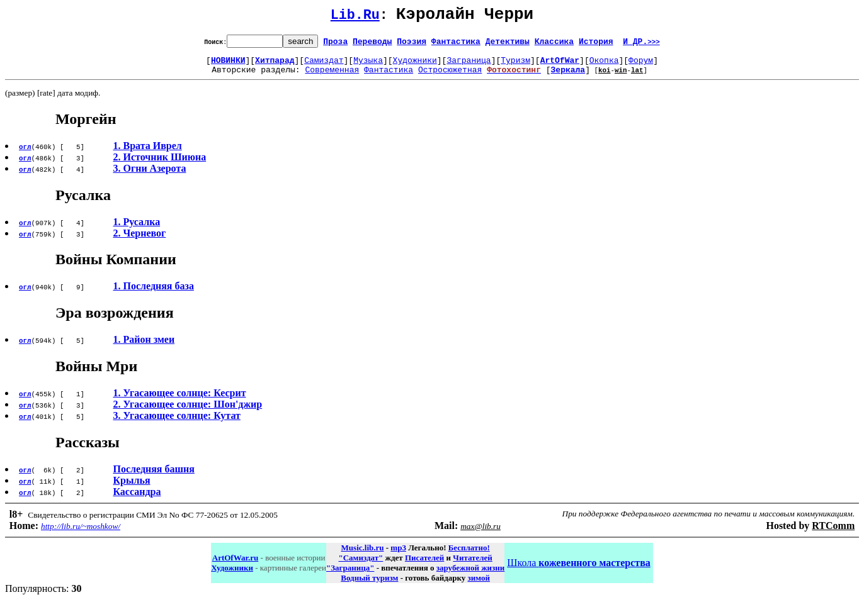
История (596, 44)
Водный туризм (369, 585)
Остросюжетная (450, 76)
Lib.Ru (355, 17)
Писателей (424, 565)
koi (604, 77)
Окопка (604, 65)
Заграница (468, 65)
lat (637, 77)
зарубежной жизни (470, 575)
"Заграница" (350, 575)
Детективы (508, 44)
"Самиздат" (360, 565)
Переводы (372, 44)
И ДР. (641, 44)
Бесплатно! (469, 555)
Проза (335, 44)
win (621, 77)
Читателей (472, 565)
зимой (479, 585)
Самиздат (323, 65)
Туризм (515, 65)
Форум (640, 65)
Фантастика (455, 44)
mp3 (398, 555)
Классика (554, 44)
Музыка (368, 65)
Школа (578, 570)
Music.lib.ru (362, 555)
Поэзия (411, 44)
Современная (332, 76)
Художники (415, 65)
